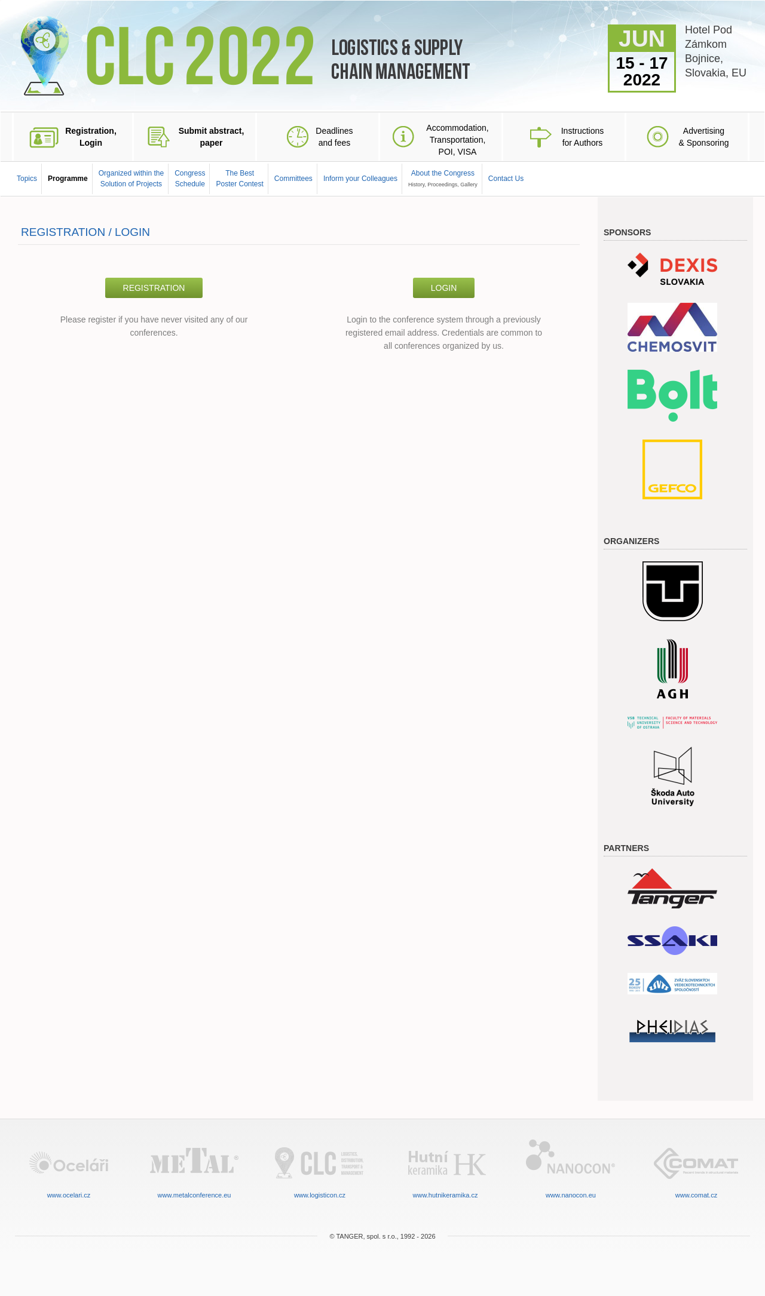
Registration (154, 288)
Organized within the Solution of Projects (131, 178)
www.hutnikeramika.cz (445, 1168)
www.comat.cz (696, 1168)
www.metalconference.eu (194, 1168)
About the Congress (443, 178)
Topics (27, 178)
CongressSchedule (190, 178)
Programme (68, 178)
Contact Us (506, 178)
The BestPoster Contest (239, 178)
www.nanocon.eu (570, 1168)
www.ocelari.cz (68, 1168)
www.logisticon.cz (320, 1168)
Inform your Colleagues (360, 178)
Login (444, 288)
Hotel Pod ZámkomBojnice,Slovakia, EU (715, 51)
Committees (293, 178)
